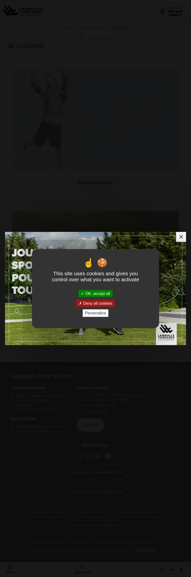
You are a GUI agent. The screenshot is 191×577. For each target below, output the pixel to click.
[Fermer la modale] (181, 237)
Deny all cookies (95, 303)
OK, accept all (95, 293)
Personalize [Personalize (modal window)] (95, 313)
